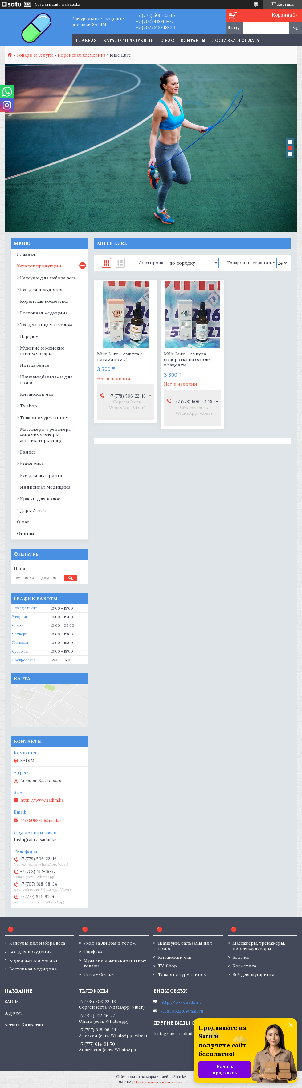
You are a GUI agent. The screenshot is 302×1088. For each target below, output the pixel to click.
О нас (167, 40)
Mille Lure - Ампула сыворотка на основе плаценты (187, 359)
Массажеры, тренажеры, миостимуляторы (258, 945)
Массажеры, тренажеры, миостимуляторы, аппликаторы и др (46, 434)
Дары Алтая (33, 510)
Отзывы (25, 533)
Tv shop (28, 406)
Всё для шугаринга (41, 475)
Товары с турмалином (44, 417)
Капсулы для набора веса (48, 278)
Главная (86, 40)
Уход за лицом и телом (46, 324)
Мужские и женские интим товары (42, 350)
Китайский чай (37, 394)
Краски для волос (40, 499)
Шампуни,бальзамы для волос (46, 379)
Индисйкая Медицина (45, 487)
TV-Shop (167, 966)
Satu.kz (179, 1076)
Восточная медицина (43, 313)
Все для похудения (41, 289)
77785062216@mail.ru (41, 820)
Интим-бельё (99, 974)
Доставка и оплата (235, 40)
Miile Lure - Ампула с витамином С (119, 356)
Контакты (193, 40)
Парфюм (29, 336)
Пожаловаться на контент (158, 1082)
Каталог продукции (128, 40)
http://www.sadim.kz (42, 800)
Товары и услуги (34, 55)
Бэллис (240, 957)
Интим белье (34, 365)
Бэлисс (28, 452)
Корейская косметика (81, 55)
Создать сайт (48, 4)
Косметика (32, 463)
